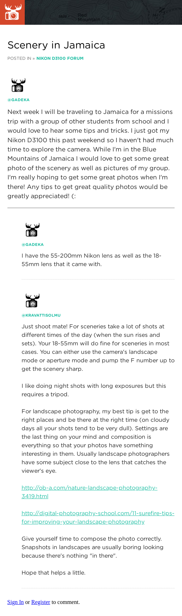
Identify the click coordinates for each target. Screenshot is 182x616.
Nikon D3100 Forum (59, 58)
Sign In (15, 602)
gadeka (20, 99)
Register (40, 602)
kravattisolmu (42, 315)
